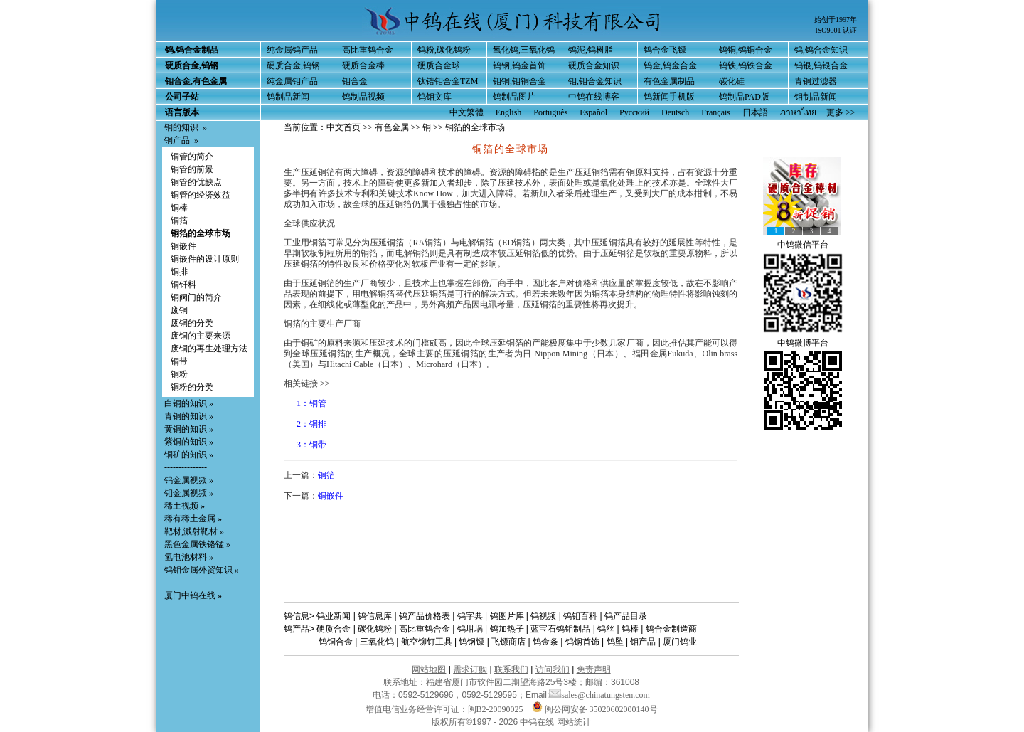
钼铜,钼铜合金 (519, 81)
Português (550, 112)
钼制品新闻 (815, 97)
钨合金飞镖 (665, 50)
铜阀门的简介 (196, 297)
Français (715, 112)
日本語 (755, 112)
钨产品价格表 (424, 616)
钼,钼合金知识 (595, 81)
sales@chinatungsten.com (599, 695)
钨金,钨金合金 (670, 65)
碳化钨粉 (375, 629)
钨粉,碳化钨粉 (444, 50)
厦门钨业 (680, 642)
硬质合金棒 (363, 65)
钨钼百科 (580, 616)
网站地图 (429, 669)
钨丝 (605, 629)
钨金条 (545, 642)
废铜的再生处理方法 (209, 349)
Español (593, 112)
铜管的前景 (192, 169)
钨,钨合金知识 (821, 50)
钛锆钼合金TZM (447, 81)
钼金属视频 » (188, 493)
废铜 (179, 310)
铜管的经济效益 (200, 195)
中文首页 (343, 127)
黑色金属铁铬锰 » (197, 544)
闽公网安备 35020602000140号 (595, 709)
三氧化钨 (377, 642)
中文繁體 (466, 112)
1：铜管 (311, 403)
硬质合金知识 (593, 65)
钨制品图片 (514, 97)
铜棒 (179, 208)
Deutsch (675, 112)
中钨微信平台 (802, 245)
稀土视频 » (184, 506)
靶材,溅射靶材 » (194, 531)
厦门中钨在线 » (193, 595)
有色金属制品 (669, 81)
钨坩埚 (470, 629)
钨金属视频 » (188, 480)
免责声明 (594, 669)
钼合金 (355, 81)
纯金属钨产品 (292, 50)
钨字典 (470, 616)
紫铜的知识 (185, 442)
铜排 (179, 272)
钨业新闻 (333, 616)
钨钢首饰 (582, 642)
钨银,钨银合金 (821, 65)
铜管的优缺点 (196, 182)
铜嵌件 (183, 246)
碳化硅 (732, 81)
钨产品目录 (625, 616)
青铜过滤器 (815, 81)
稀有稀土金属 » (193, 519)
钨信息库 (375, 616)
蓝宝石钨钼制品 (560, 629)
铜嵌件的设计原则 (205, 259)
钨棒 (630, 629)
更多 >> (840, 112)
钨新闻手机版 (669, 97)
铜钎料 (183, 285)
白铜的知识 (185, 403)
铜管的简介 (192, 156)
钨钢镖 (471, 642)
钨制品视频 (363, 97)
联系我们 (511, 669)
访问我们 (552, 669)
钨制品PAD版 (744, 97)
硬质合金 (333, 629)
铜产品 (177, 140)
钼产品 (643, 642)
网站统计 (574, 722)
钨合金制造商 (671, 629)
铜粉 (179, 374)
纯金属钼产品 (292, 81)
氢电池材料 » (188, 557)
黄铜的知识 (185, 429)
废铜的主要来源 (200, 336)
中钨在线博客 (593, 97)
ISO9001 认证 (836, 30)
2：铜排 (311, 424)
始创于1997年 (835, 19)
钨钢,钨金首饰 (519, 65)
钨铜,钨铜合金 (745, 50)
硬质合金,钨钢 (293, 65)
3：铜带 (311, 445)
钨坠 (615, 642)
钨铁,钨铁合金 (745, 65)
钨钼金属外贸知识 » (201, 570)
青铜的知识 (185, 416)
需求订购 (470, 669)
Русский (634, 112)
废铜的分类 (192, 323)
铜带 (179, 361)
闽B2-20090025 (495, 709)
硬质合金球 (438, 65)
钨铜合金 (336, 642)
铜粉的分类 (192, 387)
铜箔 (179, 221)
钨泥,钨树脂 (590, 50)
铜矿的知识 (185, 455)
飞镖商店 (508, 642)
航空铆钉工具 (426, 642)
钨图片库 (507, 616)
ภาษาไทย (798, 112)
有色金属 (392, 127)
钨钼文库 (434, 97)
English (509, 112)
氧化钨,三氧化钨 (524, 50)
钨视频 (543, 616)
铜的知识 (181, 127)
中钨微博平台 (802, 343)
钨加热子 (507, 629)
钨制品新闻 (288, 97)
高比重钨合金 (367, 50)
